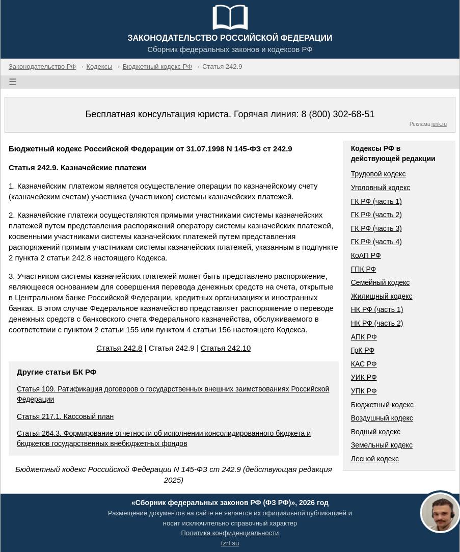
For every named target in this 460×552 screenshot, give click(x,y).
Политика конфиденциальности (230, 533)
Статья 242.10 (226, 348)
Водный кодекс (376, 432)
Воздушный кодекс (382, 418)
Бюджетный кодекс (382, 405)
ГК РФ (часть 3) (376, 228)
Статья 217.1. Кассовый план (65, 416)
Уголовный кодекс (381, 187)
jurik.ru (439, 124)
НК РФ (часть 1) (377, 309)
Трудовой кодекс (378, 174)
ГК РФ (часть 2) (376, 215)
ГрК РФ (362, 350)
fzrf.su (230, 543)
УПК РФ (364, 391)
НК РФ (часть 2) (377, 323)
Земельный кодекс (382, 445)
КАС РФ (364, 364)
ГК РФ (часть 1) (376, 201)
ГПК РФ (363, 269)
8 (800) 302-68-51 (337, 114)
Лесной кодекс (375, 459)
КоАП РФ (366, 255)
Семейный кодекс (380, 282)
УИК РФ (364, 377)
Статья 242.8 (119, 348)
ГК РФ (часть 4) (376, 242)
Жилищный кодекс (382, 296)
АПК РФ (364, 337)
